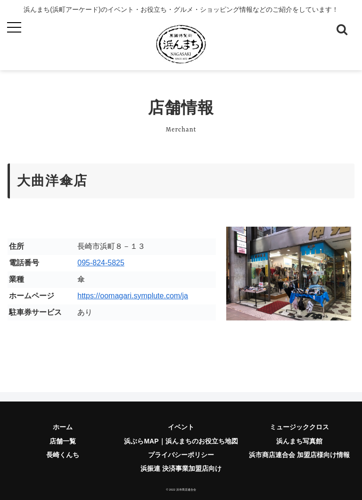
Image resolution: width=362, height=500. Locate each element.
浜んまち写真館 (299, 441)
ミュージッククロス (299, 427)
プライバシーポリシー (181, 455)
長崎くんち (62, 455)
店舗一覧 (62, 441)
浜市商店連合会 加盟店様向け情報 (299, 455)
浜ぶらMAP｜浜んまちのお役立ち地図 (181, 441)
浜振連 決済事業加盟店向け (181, 468)
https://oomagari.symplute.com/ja (132, 296)
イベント (181, 427)
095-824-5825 (100, 263)
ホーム (63, 427)
